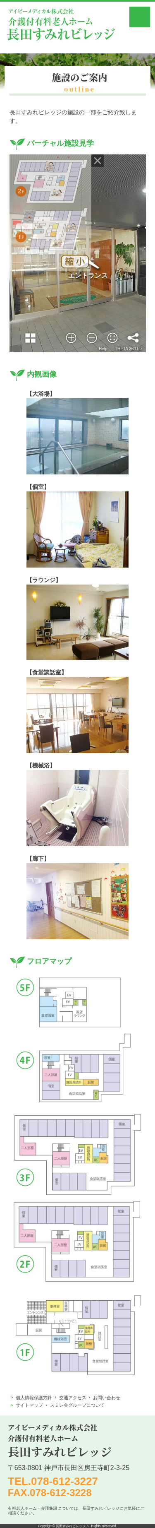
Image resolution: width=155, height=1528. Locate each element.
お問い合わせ (106, 1397)
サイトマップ (29, 1405)
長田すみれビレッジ (71, 1526)
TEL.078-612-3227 (53, 1481)
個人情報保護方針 (34, 1397)
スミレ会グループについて (77, 1405)
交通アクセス (72, 1397)
